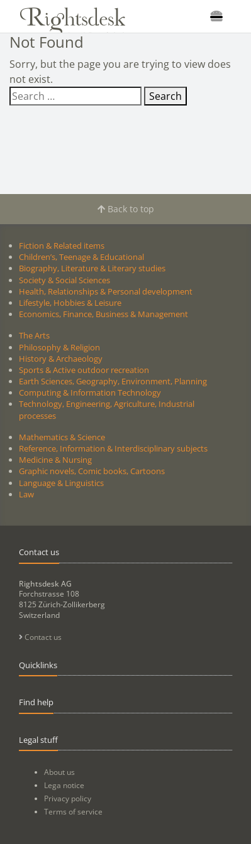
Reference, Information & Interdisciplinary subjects (113, 448)
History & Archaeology (61, 358)
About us (59, 772)
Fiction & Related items (61, 245)
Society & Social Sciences (64, 280)
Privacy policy (67, 798)
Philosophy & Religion (59, 347)
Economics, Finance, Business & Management (103, 314)
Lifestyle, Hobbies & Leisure (70, 302)
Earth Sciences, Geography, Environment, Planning (113, 381)
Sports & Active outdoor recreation (84, 370)
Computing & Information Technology (90, 392)
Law (26, 494)
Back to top (126, 209)
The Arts (34, 335)
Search (165, 96)
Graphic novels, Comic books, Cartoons (92, 471)
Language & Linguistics (61, 483)
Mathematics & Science (62, 437)
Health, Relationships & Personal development (105, 291)
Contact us (40, 637)
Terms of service (73, 811)
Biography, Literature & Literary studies (92, 268)
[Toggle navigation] (216, 16)
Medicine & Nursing (55, 459)
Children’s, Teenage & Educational (81, 256)
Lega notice (64, 785)
